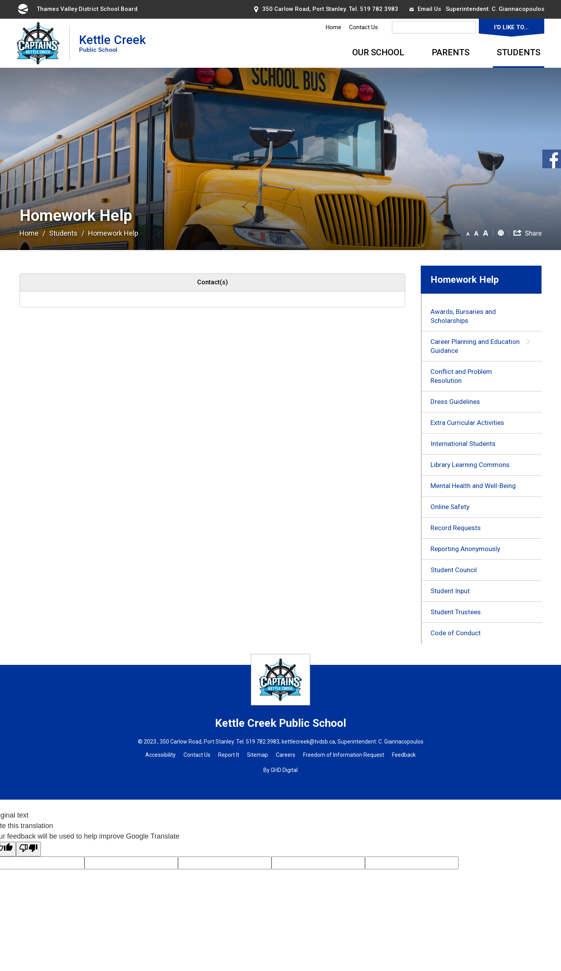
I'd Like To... (511, 27)
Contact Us (363, 27)
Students (518, 52)
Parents (450, 52)
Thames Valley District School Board (77, 9)
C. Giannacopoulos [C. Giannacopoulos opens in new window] (518, 8)
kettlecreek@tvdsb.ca (308, 741)
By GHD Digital (280, 770)
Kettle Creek (112, 43)
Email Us (425, 8)
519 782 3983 (379, 8)
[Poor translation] (28, 849)
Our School (378, 52)
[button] (467, 232)
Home (333, 27)
